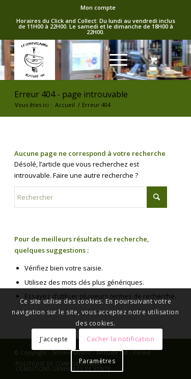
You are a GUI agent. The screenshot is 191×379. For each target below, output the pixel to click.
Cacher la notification (120, 339)
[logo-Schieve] (79, 59)
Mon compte (98, 7)
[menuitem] (98, 7)
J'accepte (54, 339)
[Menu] (113, 59)
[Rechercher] (90, 197)
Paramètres (97, 361)
